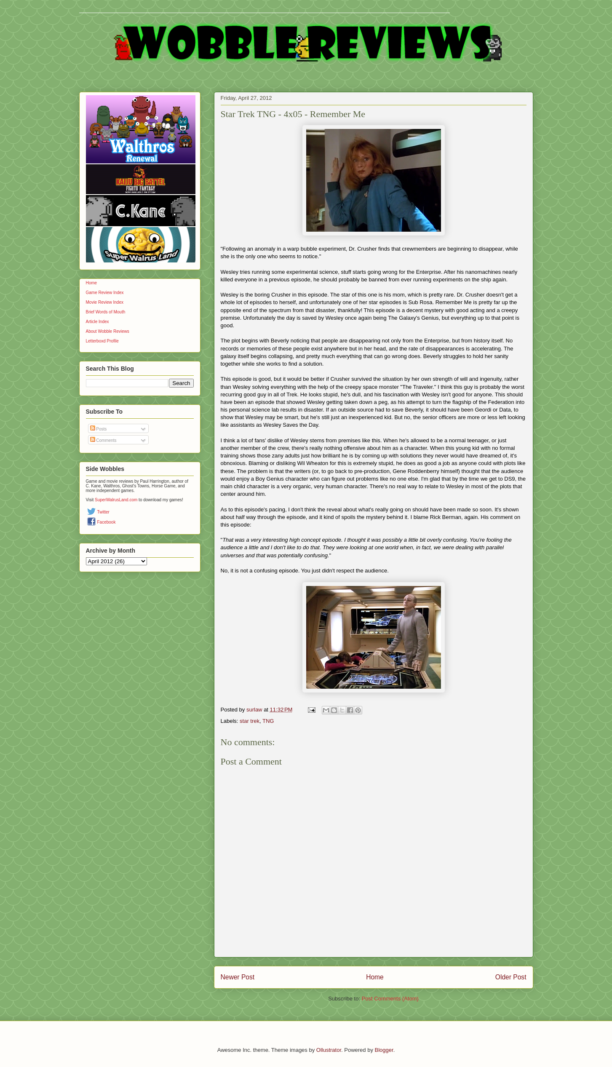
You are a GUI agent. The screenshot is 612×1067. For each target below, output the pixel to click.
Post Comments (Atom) (390, 998)
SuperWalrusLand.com (116, 499)
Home (375, 977)
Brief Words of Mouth (106, 312)
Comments (103, 440)
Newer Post (238, 977)
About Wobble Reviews (107, 331)
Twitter (103, 512)
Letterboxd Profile (102, 341)
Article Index (97, 321)
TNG (268, 721)
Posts (98, 429)
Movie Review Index (104, 302)
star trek (249, 721)
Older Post (510, 977)
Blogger (384, 1050)
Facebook (106, 522)
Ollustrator (328, 1050)
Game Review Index (105, 292)
